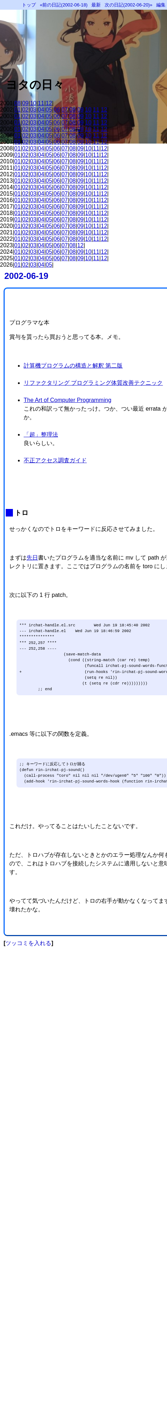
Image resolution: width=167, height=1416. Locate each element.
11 (41, 103)
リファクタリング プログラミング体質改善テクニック (93, 383)
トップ (29, 5)
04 (41, 110)
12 (49, 103)
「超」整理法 (41, 434)
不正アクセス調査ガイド (55, 460)
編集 (161, 5)
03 (33, 110)
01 (17, 110)
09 (25, 103)
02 (25, 110)
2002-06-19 (26, 276)
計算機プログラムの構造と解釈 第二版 (73, 366)
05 (49, 110)
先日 (32, 558)
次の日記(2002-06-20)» (128, 5)
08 (17, 103)
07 (64, 110)
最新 (96, 5)
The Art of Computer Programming (67, 400)
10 (33, 103)
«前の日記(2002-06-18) (63, 5)
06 (57, 110)
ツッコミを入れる (28, 943)
